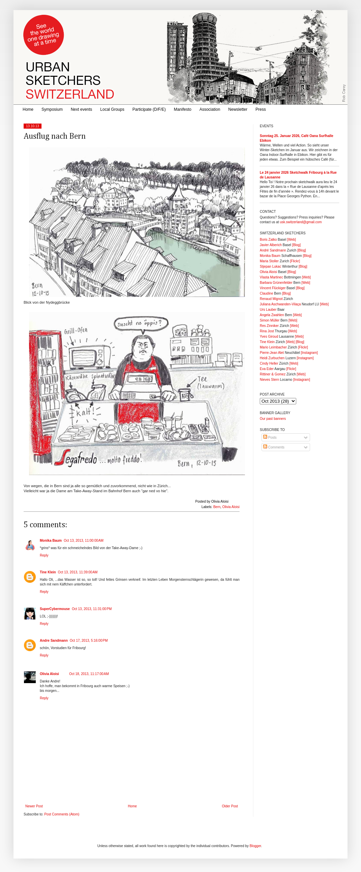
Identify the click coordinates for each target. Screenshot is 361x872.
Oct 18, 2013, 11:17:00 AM (89, 674)
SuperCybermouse (55, 609)
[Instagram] (309, 353)
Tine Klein (48, 572)
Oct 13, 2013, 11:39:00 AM (78, 572)
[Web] (291, 239)
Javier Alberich (271, 245)
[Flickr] (295, 261)
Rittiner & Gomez (272, 374)
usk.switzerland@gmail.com (301, 222)
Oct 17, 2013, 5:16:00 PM (89, 640)
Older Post (230, 806)
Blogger (255, 846)
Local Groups (112, 109)
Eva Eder (267, 369)
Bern (216, 507)
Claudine (266, 293)
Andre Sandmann (54, 640)
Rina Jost (267, 331)
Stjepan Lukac (270, 266)
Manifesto (182, 109)
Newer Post (34, 806)
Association (209, 109)
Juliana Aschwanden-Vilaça (280, 304)
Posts (270, 437)
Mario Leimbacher (273, 347)
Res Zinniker (269, 326)
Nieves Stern (269, 379)
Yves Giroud (269, 336)
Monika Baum (51, 540)
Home (28, 109)
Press (260, 109)
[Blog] (296, 245)
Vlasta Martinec (271, 277)
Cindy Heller (269, 363)
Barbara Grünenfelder (276, 282)
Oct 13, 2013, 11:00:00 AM (84, 540)
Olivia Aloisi (231, 507)
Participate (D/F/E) (149, 109)
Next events (81, 109)
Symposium (52, 109)
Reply (44, 555)
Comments (273, 447)
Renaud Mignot (271, 299)
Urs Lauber (268, 309)
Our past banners (273, 419)
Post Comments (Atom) (61, 814)
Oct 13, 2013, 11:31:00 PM (92, 609)
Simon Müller (269, 320)
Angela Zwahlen (272, 315)
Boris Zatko (268, 239)
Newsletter (238, 109)
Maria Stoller (269, 261)
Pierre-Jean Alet (272, 353)
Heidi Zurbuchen (272, 358)
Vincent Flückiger (273, 288)
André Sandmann (273, 250)
